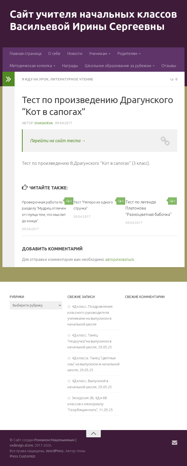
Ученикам (98, 53)
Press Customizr (22, 456)
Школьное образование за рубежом (118, 65)
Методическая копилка (30, 65)
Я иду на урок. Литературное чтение (62, 79)
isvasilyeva (44, 123)
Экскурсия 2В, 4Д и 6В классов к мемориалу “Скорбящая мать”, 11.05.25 (90, 403)
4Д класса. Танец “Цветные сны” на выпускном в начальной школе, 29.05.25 (93, 363)
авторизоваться (119, 259)
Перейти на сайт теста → (64, 140)
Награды (70, 65)
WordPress (55, 450)
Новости (74, 53)
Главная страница (25, 53)
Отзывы (168, 65)
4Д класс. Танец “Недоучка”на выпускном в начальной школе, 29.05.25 (89, 341)
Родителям (127, 53)
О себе (54, 53)
